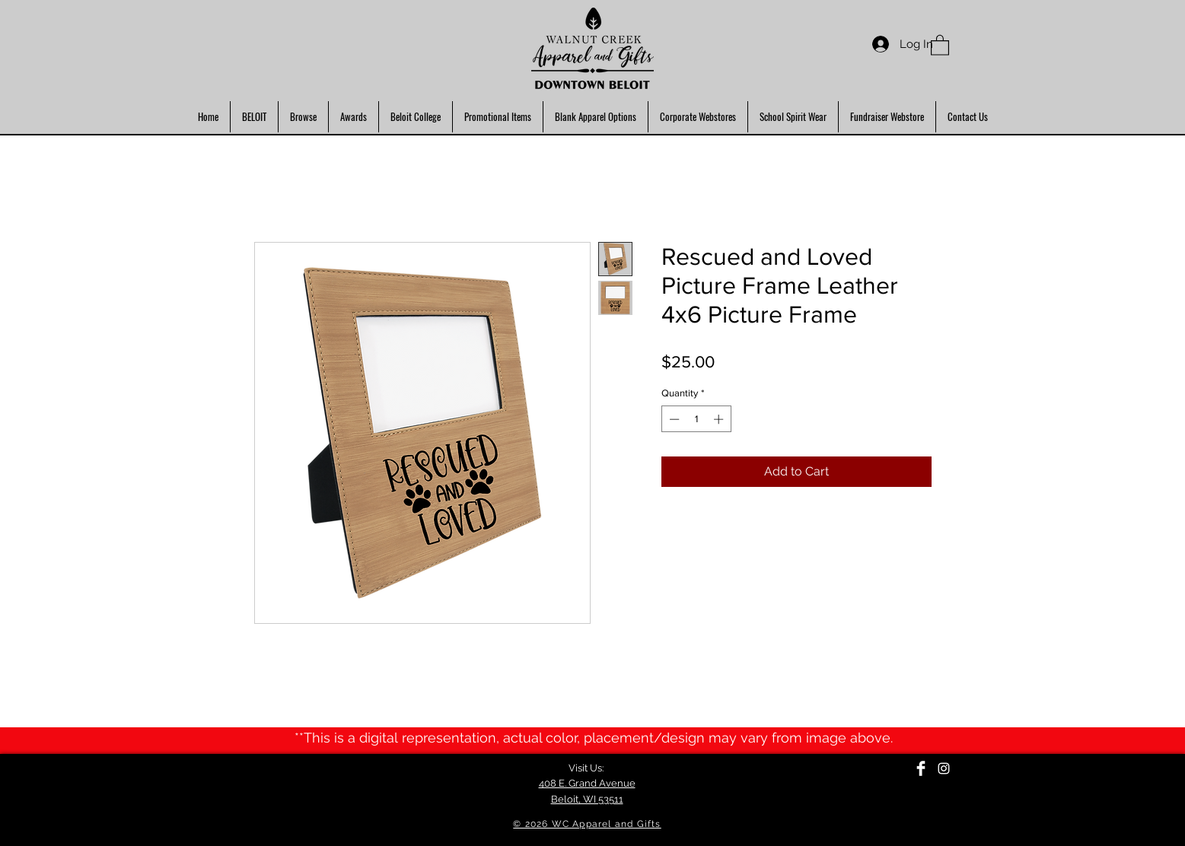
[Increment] (720, 419)
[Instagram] (943, 768)
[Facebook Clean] (921, 768)
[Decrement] (673, 419)
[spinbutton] (696, 419)
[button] (940, 44)
